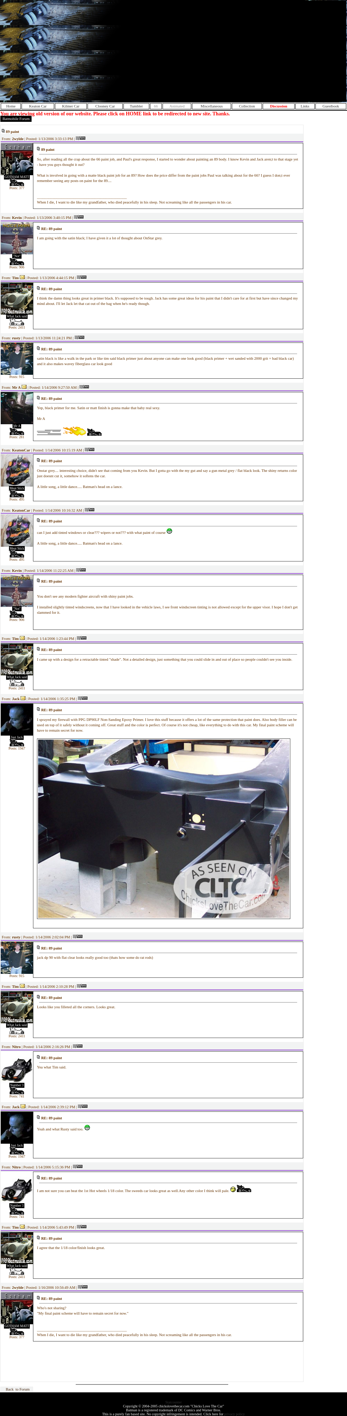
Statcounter (173, 1402)
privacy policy (234, 1414)
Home (10, 106)
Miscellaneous (212, 106)
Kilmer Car (70, 106)
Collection (247, 106)
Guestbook (331, 106)
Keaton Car (38, 106)
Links (305, 106)
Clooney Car (105, 106)
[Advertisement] (282, 51)
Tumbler (136, 106)
